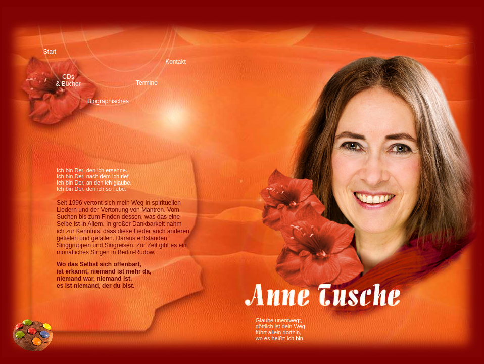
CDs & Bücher (68, 80)
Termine (147, 82)
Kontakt (175, 61)
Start (49, 51)
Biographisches (108, 101)
